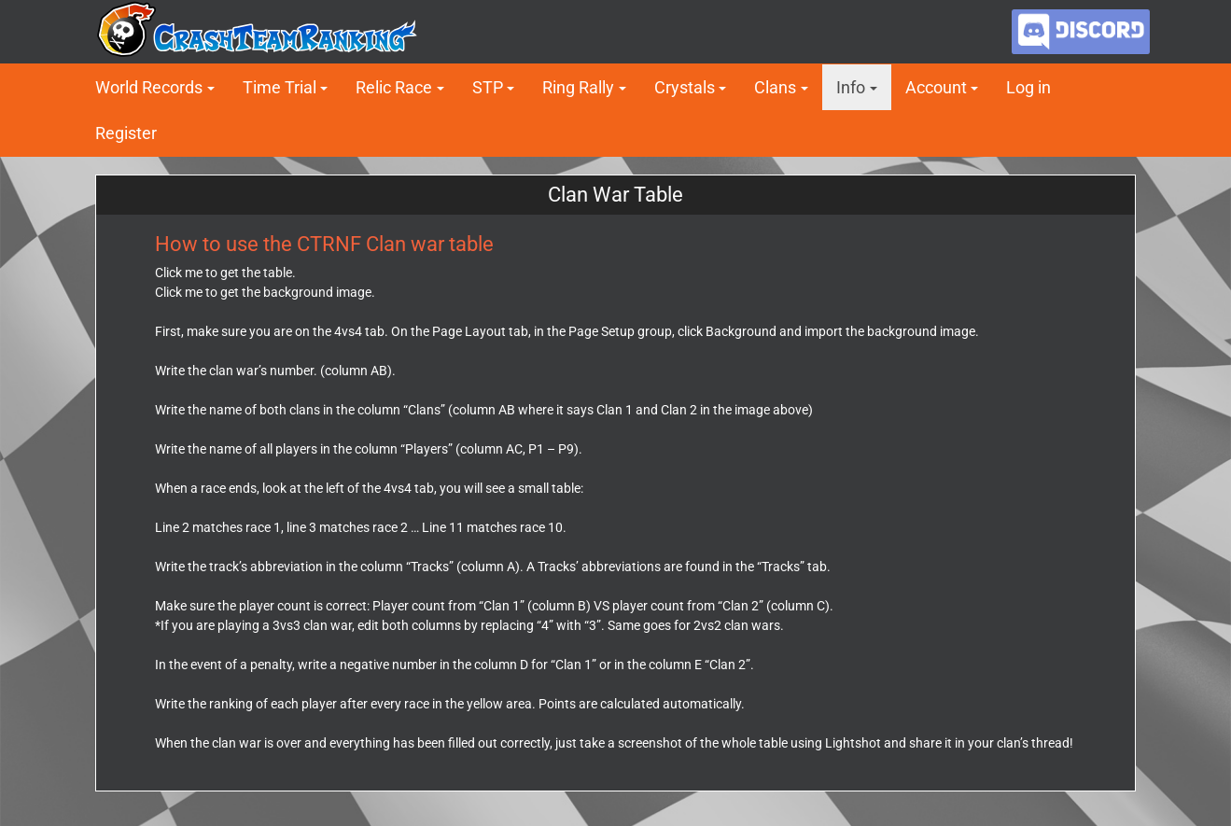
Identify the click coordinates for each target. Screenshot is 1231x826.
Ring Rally (578, 87)
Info (850, 87)
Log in (1028, 87)
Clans (775, 87)
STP (487, 87)
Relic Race (394, 87)
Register (126, 133)
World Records (149, 87)
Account (936, 87)
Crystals (684, 87)
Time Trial (279, 87)
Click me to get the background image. (265, 292)
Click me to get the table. (225, 272)
